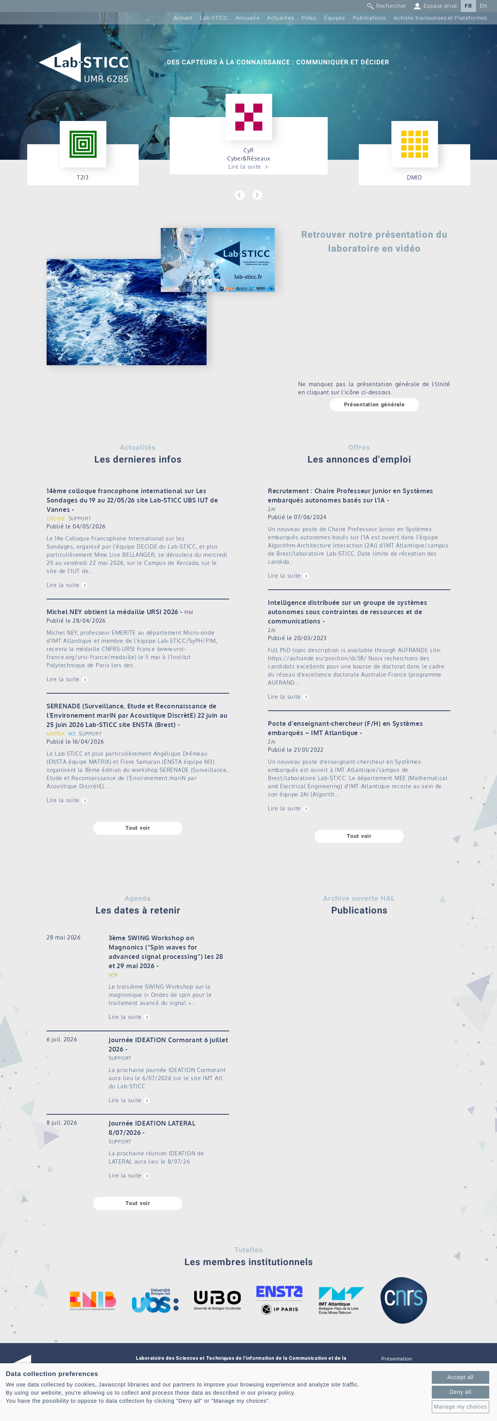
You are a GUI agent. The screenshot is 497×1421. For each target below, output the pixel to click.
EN (483, 6)
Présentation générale (374, 405)
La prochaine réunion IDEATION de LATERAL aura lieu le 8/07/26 (156, 1157)
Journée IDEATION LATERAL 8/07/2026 (152, 1127)
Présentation (396, 1359)
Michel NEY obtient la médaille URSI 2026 (112, 612)
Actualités (280, 18)
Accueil (183, 18)
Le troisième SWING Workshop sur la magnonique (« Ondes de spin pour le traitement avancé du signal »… (160, 994)
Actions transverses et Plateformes (440, 18)
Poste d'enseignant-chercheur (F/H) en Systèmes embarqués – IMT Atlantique (345, 728)
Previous (240, 195)
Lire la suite (244, 166)
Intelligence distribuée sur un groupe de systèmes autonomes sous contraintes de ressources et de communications (347, 612)
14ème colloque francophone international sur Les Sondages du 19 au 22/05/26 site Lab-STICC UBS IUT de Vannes (132, 500)
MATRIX (55, 734)
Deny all (460, 1392)
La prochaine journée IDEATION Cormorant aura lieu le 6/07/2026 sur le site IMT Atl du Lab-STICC (167, 1078)
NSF (113, 975)
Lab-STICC (214, 18)
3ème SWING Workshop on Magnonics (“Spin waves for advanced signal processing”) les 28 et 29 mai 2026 (166, 952)
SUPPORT (80, 518)
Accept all (460, 1377)
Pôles (309, 18)
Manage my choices (460, 1407)
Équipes (334, 18)
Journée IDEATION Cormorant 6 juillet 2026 (168, 1044)
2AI (272, 509)
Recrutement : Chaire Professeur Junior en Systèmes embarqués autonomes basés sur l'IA (350, 495)
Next (257, 195)
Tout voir (137, 828)
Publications (369, 18)
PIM (188, 612)
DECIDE (56, 518)
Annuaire (248, 18)
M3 (71, 734)
